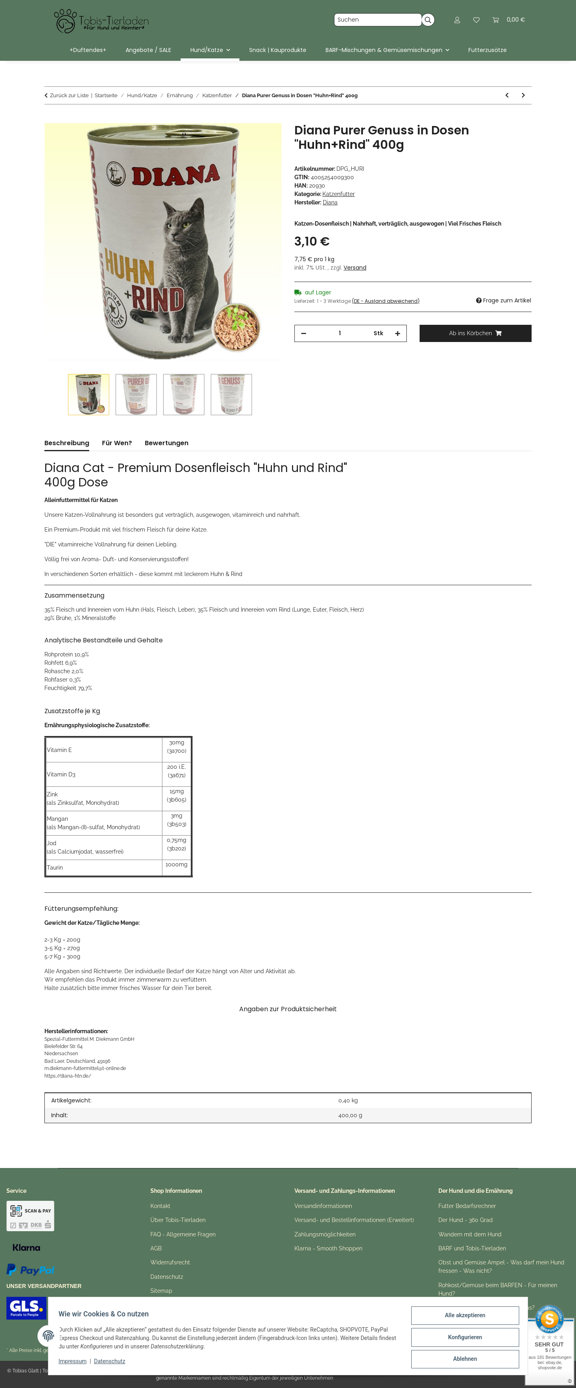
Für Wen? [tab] (117, 443)
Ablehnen (462, 1359)
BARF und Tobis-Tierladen (472, 1248)
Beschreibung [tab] (66, 443)
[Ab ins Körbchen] (50, 118)
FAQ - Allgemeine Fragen (183, 1234)
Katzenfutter (338, 194)
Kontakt (160, 1206)
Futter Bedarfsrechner (467, 1206)
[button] (457, 20)
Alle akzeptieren (462, 1318)
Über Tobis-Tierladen (178, 1220)
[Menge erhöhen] (397, 333)
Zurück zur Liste (69, 95)
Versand (355, 268)
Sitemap (161, 1291)
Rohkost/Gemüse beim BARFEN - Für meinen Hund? (497, 1289)
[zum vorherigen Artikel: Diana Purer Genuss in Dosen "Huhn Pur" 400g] (507, 95)
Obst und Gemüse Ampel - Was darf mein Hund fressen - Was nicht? (501, 1266)
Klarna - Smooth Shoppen (328, 1248)
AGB (156, 1248)
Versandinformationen (323, 1206)
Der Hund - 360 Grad (465, 1220)
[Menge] (340, 333)
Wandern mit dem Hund (470, 1234)
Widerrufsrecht (170, 1262)
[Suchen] (378, 20)
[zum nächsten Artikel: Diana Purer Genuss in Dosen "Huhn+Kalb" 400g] (523, 95)
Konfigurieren (462, 1339)
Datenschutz (112, 1363)
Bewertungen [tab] (166, 443)
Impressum (75, 1363)
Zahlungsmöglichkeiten (325, 1234)
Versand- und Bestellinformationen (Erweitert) (354, 1220)
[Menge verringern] (303, 333)
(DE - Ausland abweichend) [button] (386, 301)
